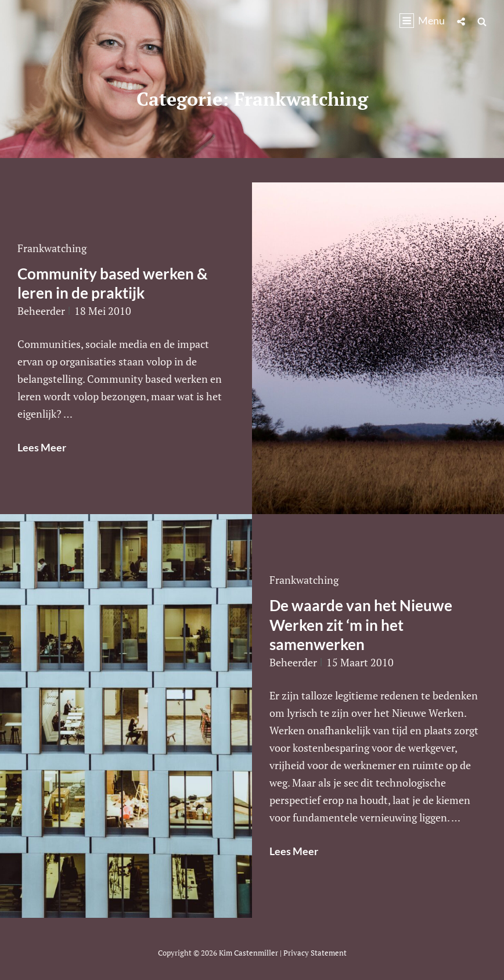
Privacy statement (315, 952)
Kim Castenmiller (248, 952)
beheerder (41, 311)
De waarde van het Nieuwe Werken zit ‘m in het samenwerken (360, 625)
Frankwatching (52, 248)
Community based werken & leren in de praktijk (112, 283)
